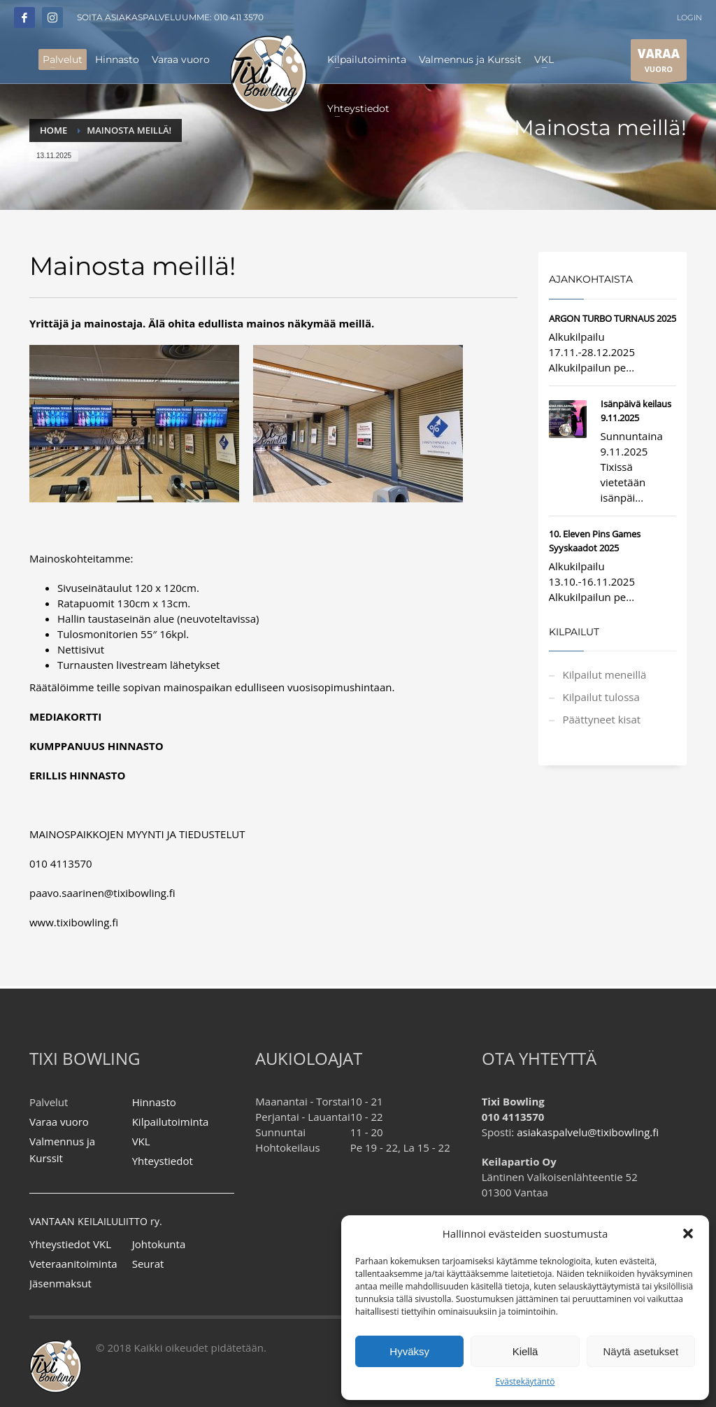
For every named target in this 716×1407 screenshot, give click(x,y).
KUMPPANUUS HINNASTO (96, 746)
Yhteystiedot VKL (70, 1244)
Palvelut (48, 1102)
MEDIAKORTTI (65, 716)
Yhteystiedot (162, 1161)
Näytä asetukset (641, 1351)
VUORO (659, 62)
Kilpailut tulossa (601, 697)
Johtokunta (159, 1244)
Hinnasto (154, 1102)
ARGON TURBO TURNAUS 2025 (612, 318)
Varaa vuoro (59, 1122)
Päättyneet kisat (602, 719)
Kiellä (525, 1351)
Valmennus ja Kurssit (62, 1149)
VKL (141, 1141)
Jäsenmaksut (60, 1283)
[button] (688, 1233)
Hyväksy (409, 1351)
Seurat (148, 1264)
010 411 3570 (239, 17)
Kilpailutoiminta (170, 1122)
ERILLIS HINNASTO (77, 775)
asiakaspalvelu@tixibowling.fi (588, 1132)
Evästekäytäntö (525, 1381)
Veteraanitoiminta (73, 1264)
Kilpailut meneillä (605, 674)
